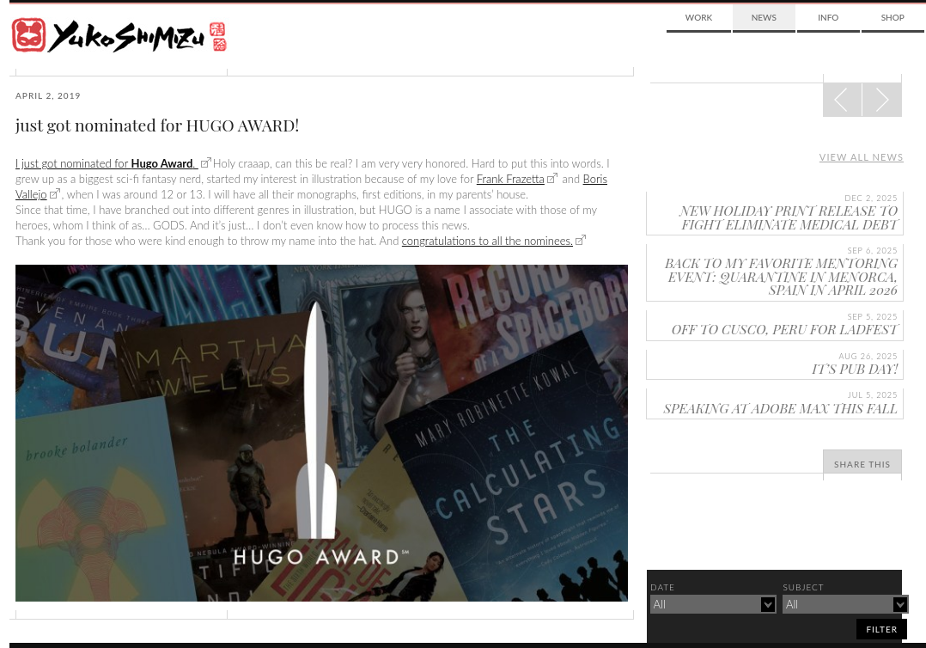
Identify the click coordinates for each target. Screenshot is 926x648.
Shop (893, 17)
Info (828, 17)
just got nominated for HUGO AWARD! (157, 124)
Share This (862, 464)
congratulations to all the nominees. (487, 241)
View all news (861, 156)
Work (698, 17)
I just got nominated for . (106, 163)
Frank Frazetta (511, 179)
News (764, 17)
